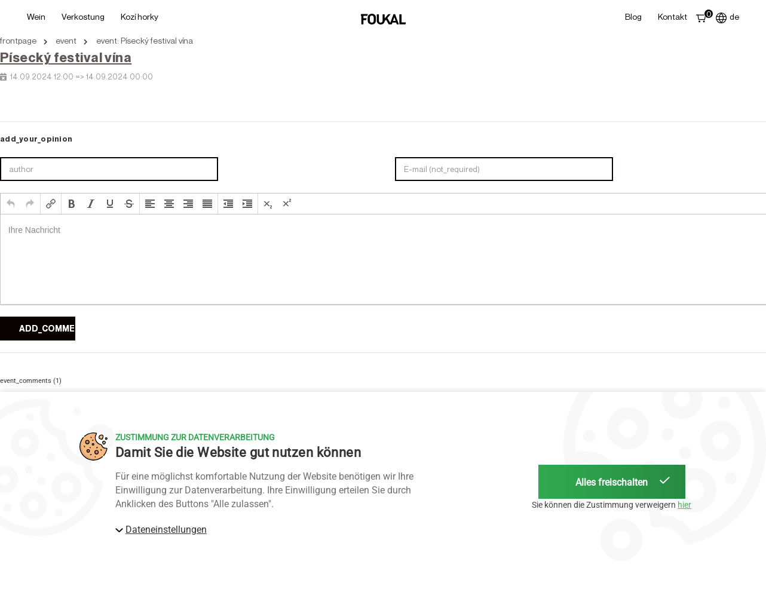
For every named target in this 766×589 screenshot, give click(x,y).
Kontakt (672, 16)
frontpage (18, 40)
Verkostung (83, 16)
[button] (11, 204)
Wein (36, 16)
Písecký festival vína (65, 57)
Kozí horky (139, 16)
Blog (633, 16)
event (66, 40)
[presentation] (10, 203)
